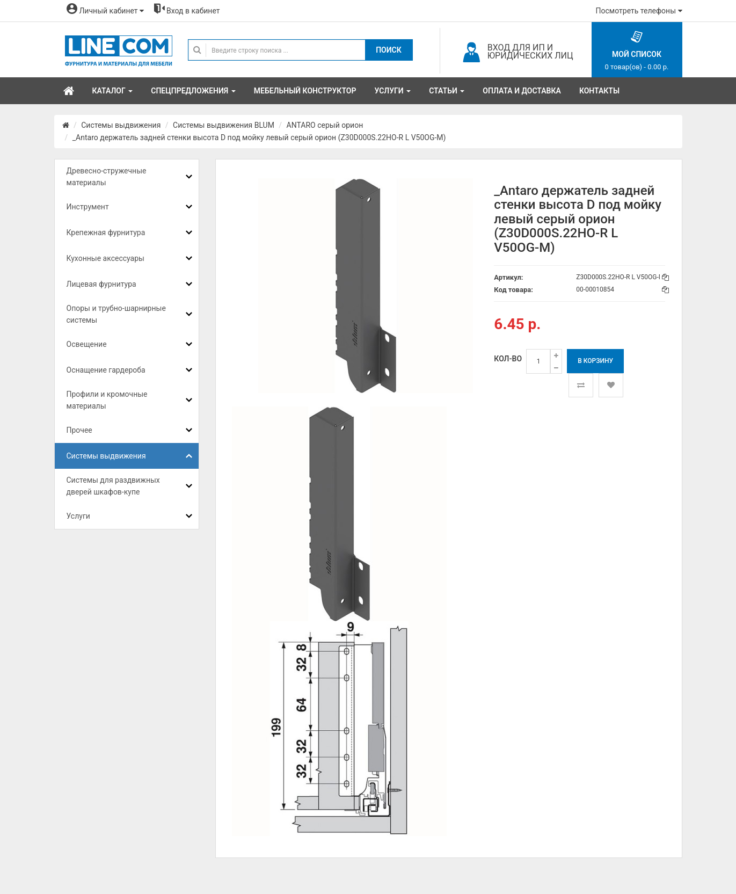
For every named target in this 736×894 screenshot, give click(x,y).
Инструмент (88, 206)
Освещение (87, 344)
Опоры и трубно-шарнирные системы (116, 314)
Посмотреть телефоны (639, 10)
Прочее (79, 430)
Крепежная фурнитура (106, 232)
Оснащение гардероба (106, 370)
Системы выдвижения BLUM (223, 125)
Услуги (78, 516)
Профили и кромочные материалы (107, 400)
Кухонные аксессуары (105, 258)
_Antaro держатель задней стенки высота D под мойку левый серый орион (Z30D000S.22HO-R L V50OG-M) (259, 137)
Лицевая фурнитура (101, 284)
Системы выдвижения (121, 125)
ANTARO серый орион (325, 125)
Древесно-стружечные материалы (107, 176)
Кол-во (508, 358)
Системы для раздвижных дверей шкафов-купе (113, 486)
